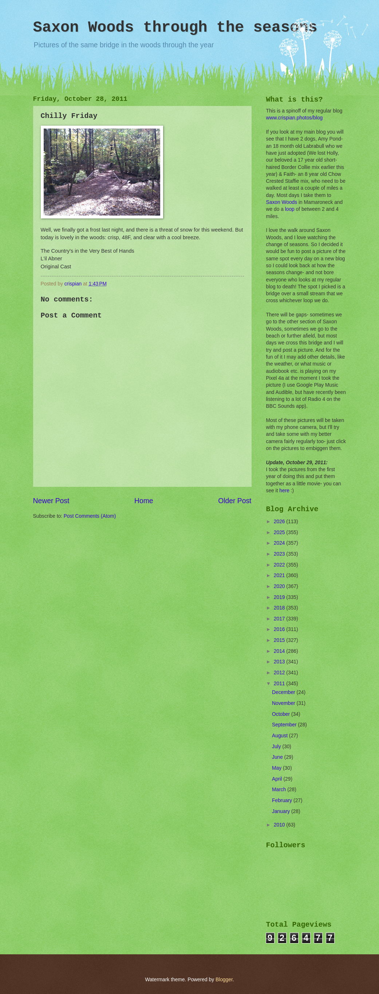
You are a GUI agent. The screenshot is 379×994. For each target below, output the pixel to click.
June (278, 757)
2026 (280, 521)
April (277, 779)
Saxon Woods (281, 202)
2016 (280, 629)
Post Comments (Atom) (90, 516)
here (284, 490)
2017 (280, 619)
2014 (280, 651)
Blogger (224, 979)
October (281, 714)
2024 (280, 543)
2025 (280, 532)
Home (143, 501)
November (284, 703)
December (284, 692)
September (285, 724)
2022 (280, 565)
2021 (280, 575)
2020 (280, 586)
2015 (280, 640)
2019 (280, 597)
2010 (280, 825)
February (282, 800)
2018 (280, 608)
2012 (280, 672)
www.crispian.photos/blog (294, 118)
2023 (280, 554)
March (279, 789)
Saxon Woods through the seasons (175, 27)
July (277, 746)
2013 (280, 661)
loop (290, 209)
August (280, 735)
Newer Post (51, 501)
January (281, 811)
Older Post (234, 501)
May (277, 768)
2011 (280, 683)
